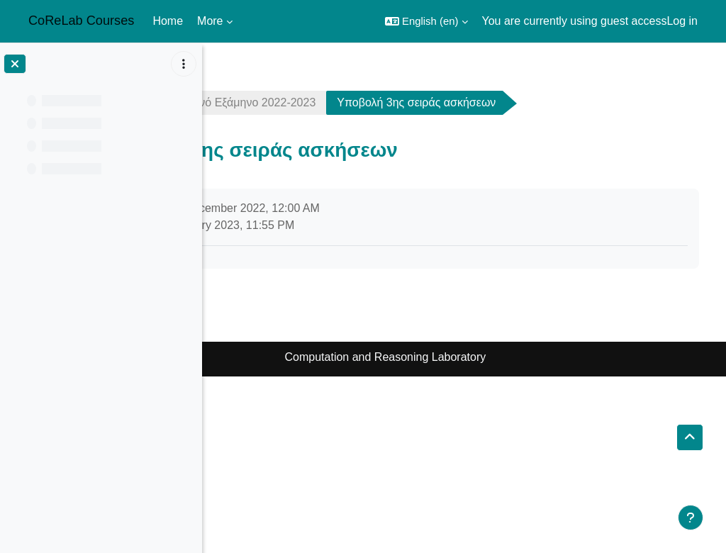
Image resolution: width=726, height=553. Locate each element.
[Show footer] (690, 517)
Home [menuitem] (167, 21)
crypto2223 (257, 102)
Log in (682, 21)
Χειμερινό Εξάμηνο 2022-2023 (397, 102)
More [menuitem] (210, 21)
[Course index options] (183, 64)
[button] (426, 21)
